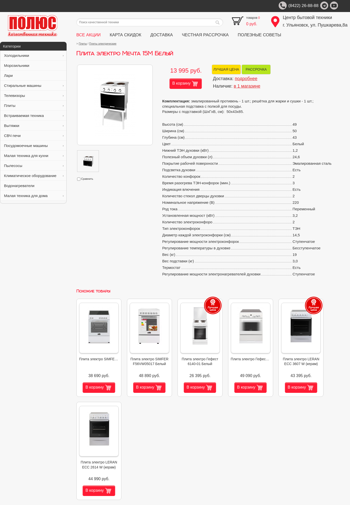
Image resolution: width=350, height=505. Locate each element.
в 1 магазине (247, 86)
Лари (34, 75)
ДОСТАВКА (161, 35)
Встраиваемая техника (34, 115)
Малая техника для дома (34, 196)
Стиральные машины (34, 85)
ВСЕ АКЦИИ (88, 35)
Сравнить (85, 178)
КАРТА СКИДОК (125, 35)
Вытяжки (34, 125)
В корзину (185, 84)
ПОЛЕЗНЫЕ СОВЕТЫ (259, 35)
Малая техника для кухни (34, 155)
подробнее (246, 78)
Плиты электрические (102, 43)
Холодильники (34, 55)
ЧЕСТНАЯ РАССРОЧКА (205, 35)
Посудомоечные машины (34, 145)
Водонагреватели (34, 186)
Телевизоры (34, 95)
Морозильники (34, 65)
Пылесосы (34, 165)
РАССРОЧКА (256, 69)
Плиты (34, 105)
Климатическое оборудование (34, 176)
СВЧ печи (34, 135)
